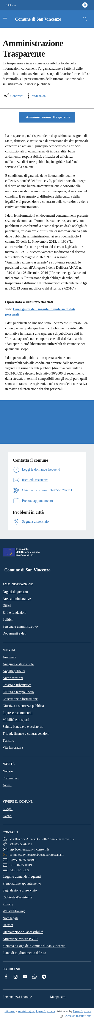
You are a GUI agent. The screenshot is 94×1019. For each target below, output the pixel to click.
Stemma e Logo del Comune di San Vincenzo (34, 946)
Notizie (8, 771)
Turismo (8, 740)
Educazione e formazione (20, 699)
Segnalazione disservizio (20, 890)
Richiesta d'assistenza (17, 897)
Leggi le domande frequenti (22, 876)
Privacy (8, 904)
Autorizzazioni (13, 678)
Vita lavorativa (13, 747)
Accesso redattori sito (78, 1015)
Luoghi (8, 809)
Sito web (10, 1011)
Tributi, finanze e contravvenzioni (26, 733)
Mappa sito (58, 997)
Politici (8, 619)
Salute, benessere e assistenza (23, 726)
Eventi (7, 816)
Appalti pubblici (14, 671)
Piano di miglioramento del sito (24, 953)
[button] (11, 5)
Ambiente (9, 657)
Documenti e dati (14, 633)
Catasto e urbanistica (17, 685)
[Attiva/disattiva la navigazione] (4, 18)
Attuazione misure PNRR (20, 939)
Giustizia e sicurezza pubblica (23, 706)
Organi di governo (15, 592)
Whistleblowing (14, 911)
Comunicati (11, 778)
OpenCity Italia (45, 1011)
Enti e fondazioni (14, 612)
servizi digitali (26, 1011)
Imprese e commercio (18, 713)
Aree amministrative (17, 598)
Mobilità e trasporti (16, 719)
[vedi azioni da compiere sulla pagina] (35, 95)
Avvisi (7, 785)
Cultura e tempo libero (18, 692)
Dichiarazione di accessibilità (23, 932)
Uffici (7, 605)
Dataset (8, 925)
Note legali (10, 918)
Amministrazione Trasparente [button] (47, 117)
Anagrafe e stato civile (18, 664)
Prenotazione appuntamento (22, 883)
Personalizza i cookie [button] (17, 997)
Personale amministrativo (20, 626)
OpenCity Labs (82, 1011)
